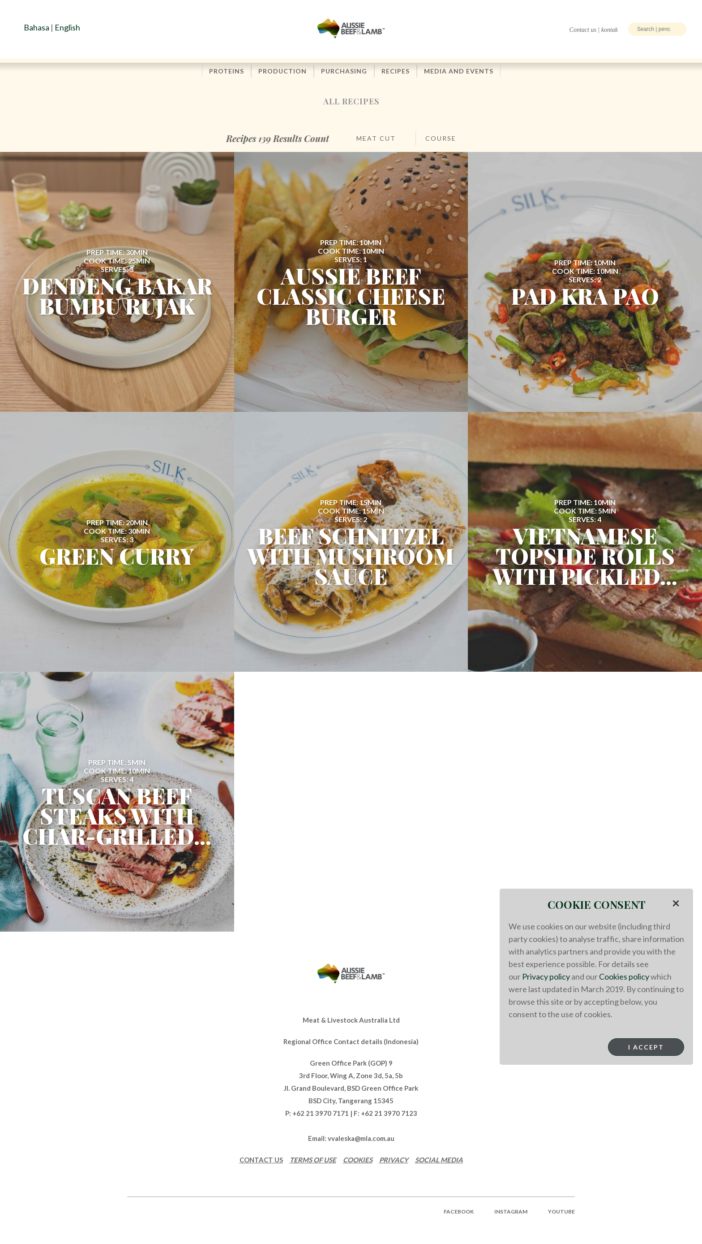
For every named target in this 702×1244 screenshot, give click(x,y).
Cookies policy (624, 976)
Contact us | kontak (593, 29)
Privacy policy (546, 976)
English (67, 27)
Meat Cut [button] (376, 138)
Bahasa (36, 27)
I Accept (646, 1047)
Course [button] (440, 138)
